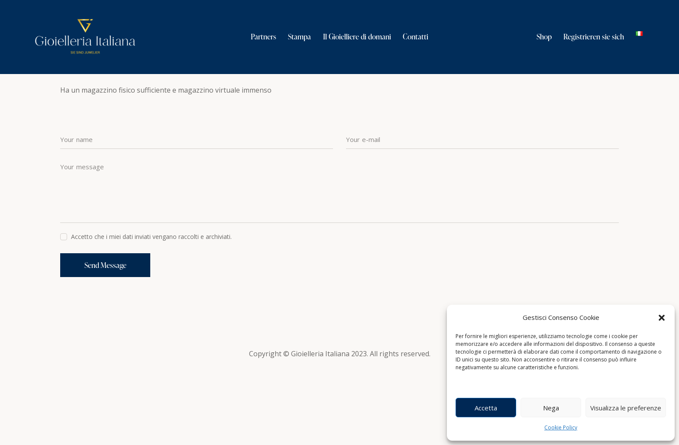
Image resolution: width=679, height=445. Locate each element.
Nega (551, 407)
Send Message (106, 339)
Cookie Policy (560, 427)
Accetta (486, 407)
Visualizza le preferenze (625, 407)
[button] (661, 317)
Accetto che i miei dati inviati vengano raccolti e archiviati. (151, 310)
